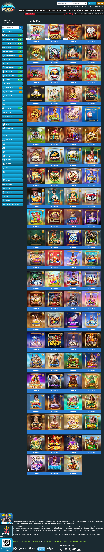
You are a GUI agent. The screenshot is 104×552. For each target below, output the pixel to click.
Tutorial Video (46, 541)
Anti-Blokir (83, 541)
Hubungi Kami (57, 541)
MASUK (92, 3)
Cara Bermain (36, 541)
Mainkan (36, 42)
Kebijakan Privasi (13, 541)
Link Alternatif (74, 541)
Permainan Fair (25, 541)
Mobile (66, 541)
